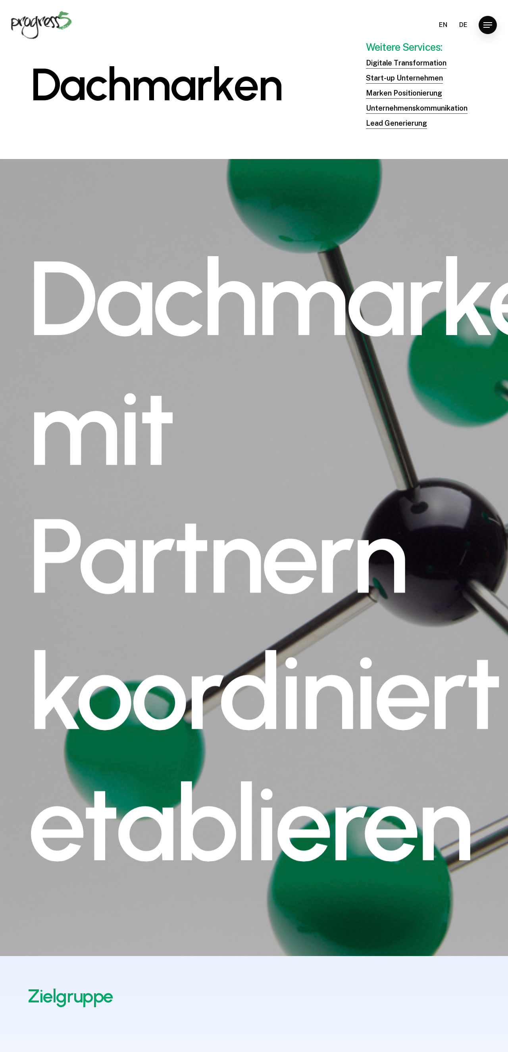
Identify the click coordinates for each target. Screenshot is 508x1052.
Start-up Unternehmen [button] (404, 83)
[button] (488, 25)
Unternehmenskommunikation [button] (417, 113)
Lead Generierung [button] (396, 128)
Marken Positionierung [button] (404, 98)
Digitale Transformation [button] (406, 67)
